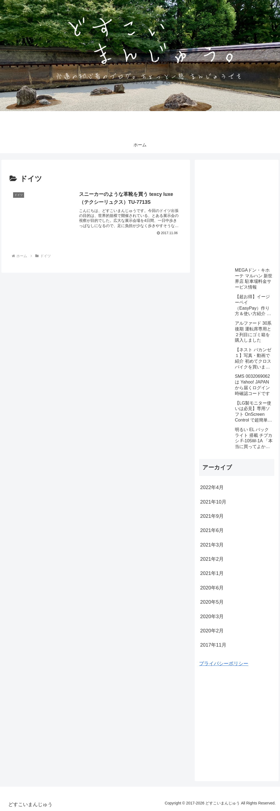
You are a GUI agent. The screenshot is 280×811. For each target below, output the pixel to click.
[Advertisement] (236, 216)
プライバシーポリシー (223, 663)
